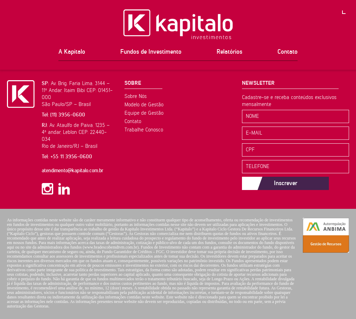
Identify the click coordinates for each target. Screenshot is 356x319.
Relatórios (229, 52)
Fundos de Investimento (150, 52)
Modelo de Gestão (143, 104)
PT (349, 7)
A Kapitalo (71, 52)
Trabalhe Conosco (143, 129)
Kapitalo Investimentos (178, 24)
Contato (287, 52)
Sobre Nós (135, 96)
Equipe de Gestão (143, 113)
